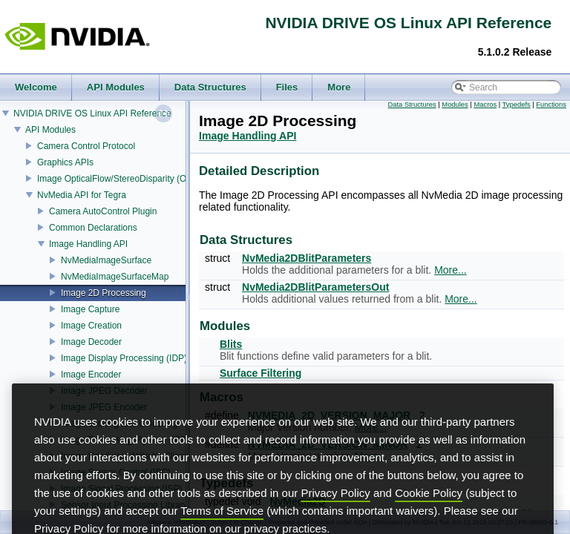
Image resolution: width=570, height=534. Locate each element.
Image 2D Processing (103, 293)
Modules (455, 104)
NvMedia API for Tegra (81, 195)
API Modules (50, 130)
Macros (485, 104)
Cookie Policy (428, 518)
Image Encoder (91, 374)
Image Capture (90, 309)
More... (450, 270)
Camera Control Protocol (86, 146)
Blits (231, 344)
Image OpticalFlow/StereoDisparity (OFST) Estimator (141, 179)
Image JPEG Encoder (104, 407)
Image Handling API (88, 244)
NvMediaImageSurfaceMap (114, 276)
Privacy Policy (335, 518)
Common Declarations (93, 227)
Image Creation (91, 325)
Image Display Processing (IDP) (124, 358)
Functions (551, 104)
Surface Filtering (260, 373)
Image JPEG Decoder (104, 391)
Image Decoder (91, 342)
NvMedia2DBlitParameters (306, 258)
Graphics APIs (65, 162)
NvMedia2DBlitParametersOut (315, 287)
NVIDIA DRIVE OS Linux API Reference (92, 113)
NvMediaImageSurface (106, 260)
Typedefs (516, 104)
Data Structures (412, 104)
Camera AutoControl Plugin (103, 211)
